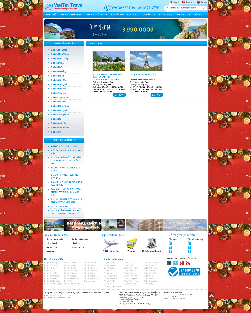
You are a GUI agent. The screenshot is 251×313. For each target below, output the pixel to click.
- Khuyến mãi (51, 243)
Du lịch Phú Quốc (59, 84)
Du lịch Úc (56, 132)
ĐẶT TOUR (119, 95)
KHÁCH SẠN (133, 15)
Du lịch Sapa (89, 273)
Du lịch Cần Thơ (90, 263)
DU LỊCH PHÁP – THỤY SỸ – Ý (143, 75)
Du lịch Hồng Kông (60, 106)
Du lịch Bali (128, 263)
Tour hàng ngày (89, 281)
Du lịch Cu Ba (129, 265)
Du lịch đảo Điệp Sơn (52, 281)
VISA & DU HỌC (165, 15)
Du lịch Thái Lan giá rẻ (112, 286)
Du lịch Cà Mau (70, 263)
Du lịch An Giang (50, 263)
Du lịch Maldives (150, 271)
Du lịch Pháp (148, 276)
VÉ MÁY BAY (149, 15)
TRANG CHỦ (50, 15)
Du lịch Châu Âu (58, 123)
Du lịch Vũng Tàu (70, 276)
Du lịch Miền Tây (70, 271)
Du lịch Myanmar (130, 273)
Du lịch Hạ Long (58, 89)
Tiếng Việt (190, 2)
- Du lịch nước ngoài (79, 239)
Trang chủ (48, 293)
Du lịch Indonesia (150, 268)
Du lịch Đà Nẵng (58, 71)
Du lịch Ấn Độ (109, 263)
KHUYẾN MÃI (117, 15)
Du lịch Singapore (59, 97)
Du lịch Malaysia (58, 102)
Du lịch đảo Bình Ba (71, 278)
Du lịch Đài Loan (130, 284)
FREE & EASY (183, 15)
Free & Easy (68, 281)
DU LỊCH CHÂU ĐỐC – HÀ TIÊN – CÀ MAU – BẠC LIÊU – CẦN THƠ (66, 160)
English (176, 2)
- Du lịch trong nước (54, 239)
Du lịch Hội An (57, 76)
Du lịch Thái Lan (58, 93)
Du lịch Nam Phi (150, 273)
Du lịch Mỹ (56, 119)
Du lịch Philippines (111, 278)
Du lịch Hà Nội (89, 265)
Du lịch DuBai (149, 265)
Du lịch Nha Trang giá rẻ (73, 284)
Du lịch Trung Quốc (60, 115)
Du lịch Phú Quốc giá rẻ (53, 284)
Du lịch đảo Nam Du (91, 278)
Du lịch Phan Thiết (51, 273)
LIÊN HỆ (198, 15)
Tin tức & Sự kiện (71, 293)
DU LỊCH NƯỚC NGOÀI (97, 15)
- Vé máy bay (51, 247)
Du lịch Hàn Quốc (59, 110)
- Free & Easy (52, 251)
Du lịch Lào (108, 271)
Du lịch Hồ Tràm (70, 268)
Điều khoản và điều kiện (91, 293)
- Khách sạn (76, 243)
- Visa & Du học (77, 247)
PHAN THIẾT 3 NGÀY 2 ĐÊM (64, 146)
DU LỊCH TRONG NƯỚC (71, 15)
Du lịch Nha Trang (59, 58)
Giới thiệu (59, 293)
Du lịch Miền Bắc (59, 50)
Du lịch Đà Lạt (57, 63)
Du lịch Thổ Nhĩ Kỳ (131, 281)
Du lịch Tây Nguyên (51, 276)
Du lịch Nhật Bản (110, 276)
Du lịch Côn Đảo (58, 80)
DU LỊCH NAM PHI (59, 206)
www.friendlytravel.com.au (174, 298)
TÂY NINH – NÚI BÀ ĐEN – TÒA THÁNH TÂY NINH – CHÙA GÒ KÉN (66, 192)
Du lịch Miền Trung (60, 54)
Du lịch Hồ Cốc (50, 268)
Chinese (203, 2)
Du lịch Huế (56, 67)
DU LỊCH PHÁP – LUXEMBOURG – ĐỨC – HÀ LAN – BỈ (107, 76)
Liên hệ (106, 293)
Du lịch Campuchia (60, 127)
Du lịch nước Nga (130, 276)
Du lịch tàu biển (149, 278)
